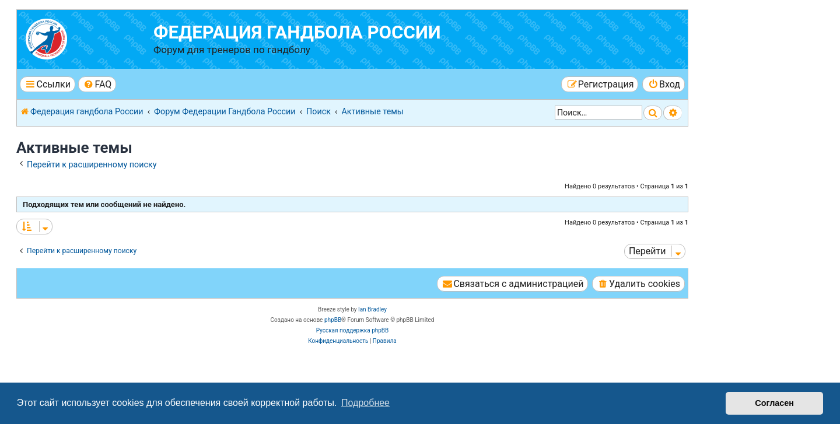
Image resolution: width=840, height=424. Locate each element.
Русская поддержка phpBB (352, 330)
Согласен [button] (774, 403)
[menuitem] (97, 84)
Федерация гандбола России (297, 32)
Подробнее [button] (365, 403)
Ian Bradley (372, 309)
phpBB (332, 320)
